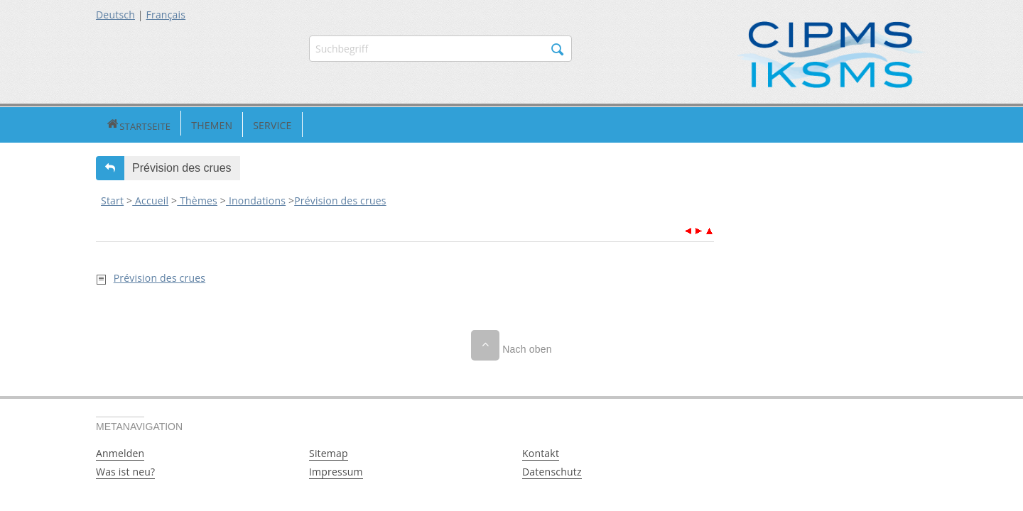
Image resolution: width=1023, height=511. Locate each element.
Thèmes (197, 199)
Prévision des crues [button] (182, 166)
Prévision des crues (340, 199)
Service (222, 124)
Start (112, 199)
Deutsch (115, 14)
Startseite (113, 123)
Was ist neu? (125, 470)
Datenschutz (552, 470)
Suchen (557, 49)
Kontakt (540, 451)
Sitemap (328, 451)
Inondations (256, 199)
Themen (162, 124)
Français (166, 14)
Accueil (150, 199)
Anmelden (120, 451)
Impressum (336, 470)
